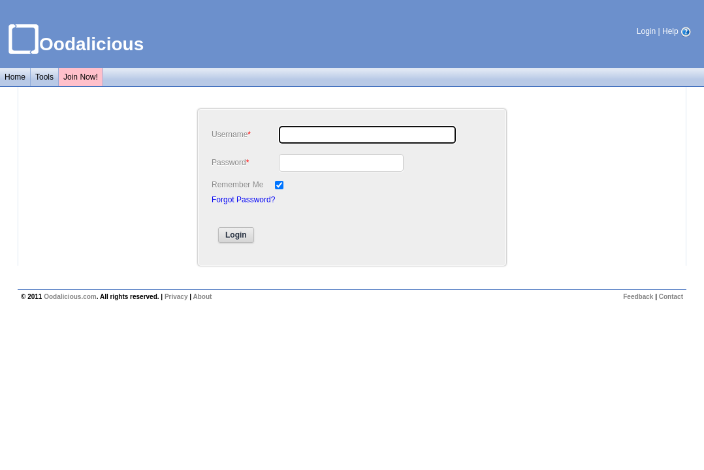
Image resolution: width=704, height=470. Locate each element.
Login (646, 31)
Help (676, 31)
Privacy (176, 296)
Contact (671, 296)
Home (15, 77)
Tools (44, 77)
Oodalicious (91, 44)
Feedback (638, 296)
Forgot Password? (243, 199)
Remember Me (237, 184)
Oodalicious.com (70, 296)
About (202, 296)
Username (230, 134)
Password (229, 162)
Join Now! (80, 77)
